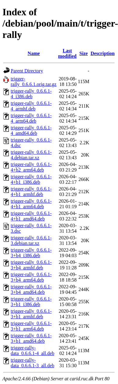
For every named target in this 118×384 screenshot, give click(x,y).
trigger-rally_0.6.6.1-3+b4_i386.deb (31, 252)
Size (83, 53)
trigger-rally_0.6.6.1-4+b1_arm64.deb (31, 203)
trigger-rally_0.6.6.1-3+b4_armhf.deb (31, 265)
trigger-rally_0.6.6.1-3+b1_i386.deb (31, 301)
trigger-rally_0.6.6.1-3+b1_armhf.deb (31, 313)
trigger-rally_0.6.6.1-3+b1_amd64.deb (31, 338)
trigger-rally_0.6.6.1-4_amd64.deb (31, 130)
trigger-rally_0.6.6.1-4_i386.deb (31, 93)
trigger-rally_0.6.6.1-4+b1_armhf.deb (31, 191)
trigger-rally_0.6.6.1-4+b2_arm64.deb (31, 167)
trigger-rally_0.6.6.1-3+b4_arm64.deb (31, 277)
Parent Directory (27, 70)
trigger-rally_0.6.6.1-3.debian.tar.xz (31, 240)
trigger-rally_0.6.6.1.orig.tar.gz (33, 81)
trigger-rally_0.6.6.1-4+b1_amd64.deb (31, 216)
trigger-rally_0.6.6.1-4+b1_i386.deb (31, 179)
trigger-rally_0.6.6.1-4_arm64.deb (31, 118)
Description (103, 53)
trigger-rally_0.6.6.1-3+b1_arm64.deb (31, 326)
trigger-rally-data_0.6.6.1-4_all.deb (32, 350)
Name (34, 53)
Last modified (67, 53)
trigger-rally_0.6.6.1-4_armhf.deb (31, 106)
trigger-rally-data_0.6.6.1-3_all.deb (32, 362)
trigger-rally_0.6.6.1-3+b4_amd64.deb (31, 289)
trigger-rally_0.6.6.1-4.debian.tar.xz (31, 155)
